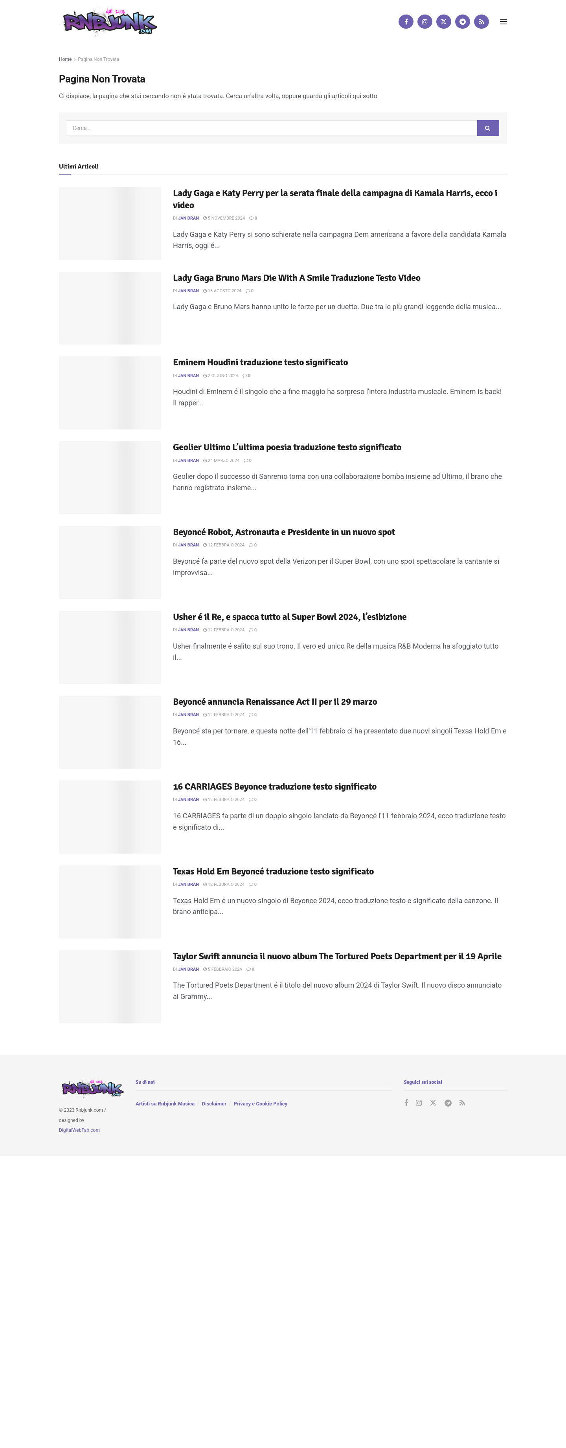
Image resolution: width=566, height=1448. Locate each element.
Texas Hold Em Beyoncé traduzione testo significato (273, 871)
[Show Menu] (503, 21)
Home (65, 59)
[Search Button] (488, 128)
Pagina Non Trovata (98, 59)
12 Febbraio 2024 (223, 545)
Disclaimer (214, 1104)
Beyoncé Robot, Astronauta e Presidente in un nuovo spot (284, 532)
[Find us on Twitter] (443, 22)
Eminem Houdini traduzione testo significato (260, 362)
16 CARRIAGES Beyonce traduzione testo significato (275, 786)
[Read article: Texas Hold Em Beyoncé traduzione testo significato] (110, 901)
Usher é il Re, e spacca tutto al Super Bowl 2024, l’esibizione (290, 617)
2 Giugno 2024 (220, 375)
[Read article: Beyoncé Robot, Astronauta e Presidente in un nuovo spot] (110, 562)
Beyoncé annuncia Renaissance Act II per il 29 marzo (275, 702)
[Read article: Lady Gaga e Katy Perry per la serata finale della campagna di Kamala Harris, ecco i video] (110, 223)
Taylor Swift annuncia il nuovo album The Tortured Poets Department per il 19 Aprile (337, 956)
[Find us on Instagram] (424, 22)
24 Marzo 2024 (221, 460)
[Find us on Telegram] (462, 22)
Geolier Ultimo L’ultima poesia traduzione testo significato (287, 447)
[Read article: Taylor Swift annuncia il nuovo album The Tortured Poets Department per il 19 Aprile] (110, 986)
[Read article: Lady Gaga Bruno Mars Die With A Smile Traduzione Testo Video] (110, 308)
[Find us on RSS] (481, 22)
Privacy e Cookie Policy (260, 1104)
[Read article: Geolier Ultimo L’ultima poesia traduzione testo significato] (110, 477)
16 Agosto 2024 (222, 290)
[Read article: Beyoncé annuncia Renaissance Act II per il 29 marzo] (110, 732)
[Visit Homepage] (108, 21)
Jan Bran (188, 218)
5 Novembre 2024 (224, 218)
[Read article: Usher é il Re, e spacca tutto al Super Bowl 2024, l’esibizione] (110, 647)
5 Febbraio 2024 (222, 969)
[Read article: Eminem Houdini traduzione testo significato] (110, 392)
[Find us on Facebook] (406, 22)
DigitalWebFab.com (79, 1130)
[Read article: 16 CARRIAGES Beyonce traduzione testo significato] (110, 817)
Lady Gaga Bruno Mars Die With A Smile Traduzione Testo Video (297, 278)
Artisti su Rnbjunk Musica (165, 1104)
